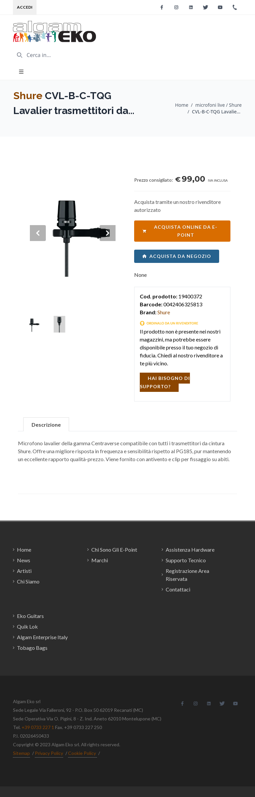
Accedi (25, 7)
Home (181, 105)
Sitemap (21, 753)
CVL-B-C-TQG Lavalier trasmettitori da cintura (217, 111)
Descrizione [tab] (46, 424)
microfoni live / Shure (218, 105)
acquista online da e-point (179, 231)
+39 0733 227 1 (38, 727)
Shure (27, 95)
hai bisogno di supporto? (165, 382)
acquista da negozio (176, 256)
